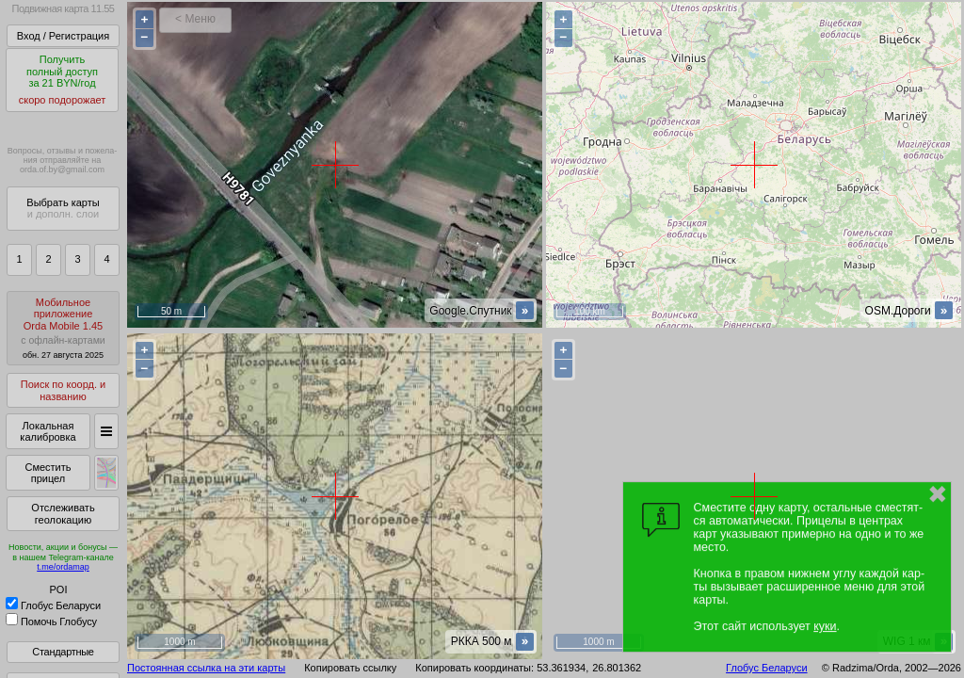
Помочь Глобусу (51, 621)
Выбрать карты (62, 208)
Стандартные (62, 651)
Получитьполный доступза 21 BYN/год (62, 80)
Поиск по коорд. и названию (63, 390)
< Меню (195, 18)
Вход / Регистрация (63, 35)
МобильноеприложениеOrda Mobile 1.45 (63, 328)
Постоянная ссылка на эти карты (206, 667)
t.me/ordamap (63, 567)
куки (824, 626)
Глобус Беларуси (53, 605)
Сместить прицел (47, 473)
